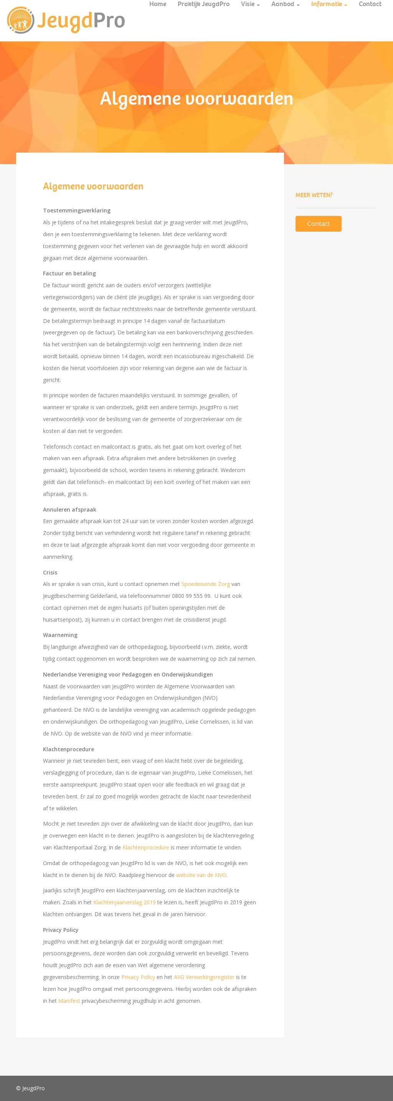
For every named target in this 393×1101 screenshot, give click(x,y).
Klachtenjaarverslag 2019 (124, 902)
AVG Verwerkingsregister (204, 977)
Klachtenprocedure (145, 847)
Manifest (69, 1000)
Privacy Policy (138, 977)
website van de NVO (201, 875)
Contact (318, 223)
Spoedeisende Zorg (206, 584)
